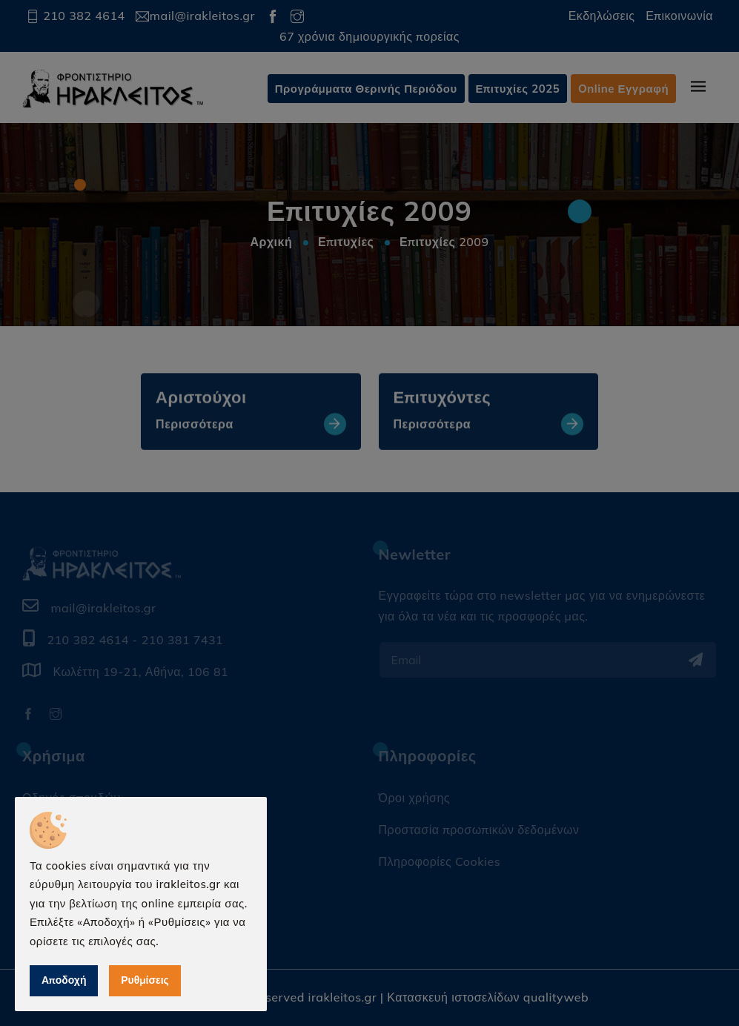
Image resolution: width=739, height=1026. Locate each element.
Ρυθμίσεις (145, 980)
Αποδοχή (64, 980)
